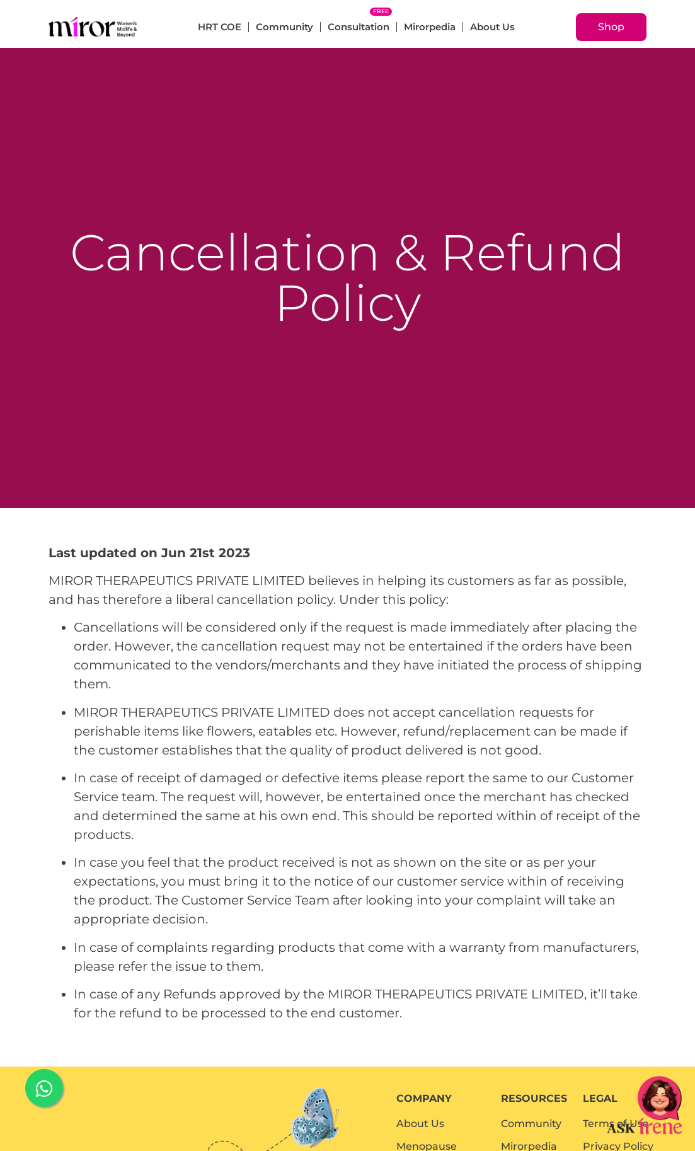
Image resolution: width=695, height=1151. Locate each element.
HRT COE (219, 27)
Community (284, 27)
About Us (492, 27)
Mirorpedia (430, 27)
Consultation (358, 27)
